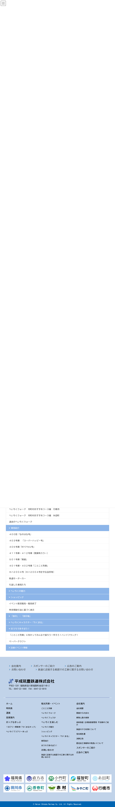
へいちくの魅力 (18, 591)
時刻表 (9, 708)
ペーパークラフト (17, 641)
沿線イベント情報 (19, 648)
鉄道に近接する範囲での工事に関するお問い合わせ (65, 669)
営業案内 (10, 718)
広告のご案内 (74, 666)
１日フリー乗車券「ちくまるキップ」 (21, 727)
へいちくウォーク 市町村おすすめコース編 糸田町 (34, 515)
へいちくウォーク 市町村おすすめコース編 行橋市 (34, 509)
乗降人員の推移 (82, 717)
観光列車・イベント (50, 704)
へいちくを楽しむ (49, 722)
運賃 (8, 713)
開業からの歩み (82, 713)
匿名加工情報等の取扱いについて (89, 743)
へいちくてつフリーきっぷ (17, 731)
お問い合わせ (18, 669)
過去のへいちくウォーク (20, 522)
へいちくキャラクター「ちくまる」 (27, 622)
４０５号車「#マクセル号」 (22, 547)
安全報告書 (80, 734)
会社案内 (16, 666)
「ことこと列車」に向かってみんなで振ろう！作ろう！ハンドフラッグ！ (43, 635)
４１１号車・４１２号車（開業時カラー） (29, 553)
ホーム (9, 704)
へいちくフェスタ (48, 717)
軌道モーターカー (17, 578)
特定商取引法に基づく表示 (21, 610)
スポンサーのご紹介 (44, 666)
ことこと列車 (46, 708)
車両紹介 (15, 528)
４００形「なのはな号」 (20, 534)
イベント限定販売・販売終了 (22, 604)
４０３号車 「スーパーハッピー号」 (27, 541)
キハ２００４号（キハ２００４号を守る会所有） (32, 572)
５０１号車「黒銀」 (18, 559)
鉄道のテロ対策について (86, 729)
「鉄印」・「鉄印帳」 (21, 616)
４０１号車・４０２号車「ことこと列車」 (29, 566)
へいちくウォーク (48, 713)
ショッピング (17, 597)
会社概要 (80, 708)
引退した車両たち (17, 585)
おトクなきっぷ (13, 722)
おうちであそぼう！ (20, 629)
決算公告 (80, 738)
